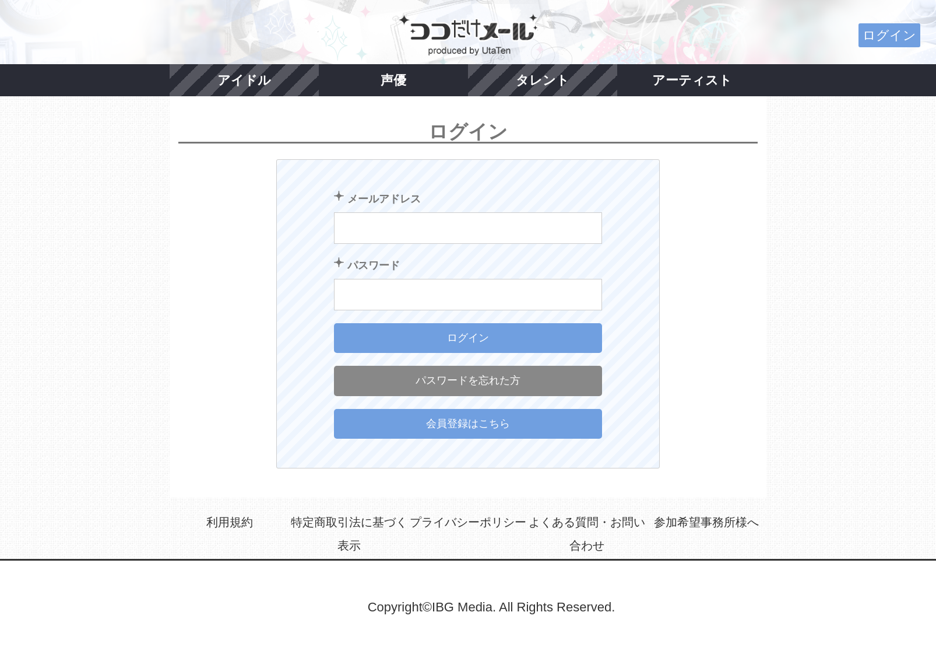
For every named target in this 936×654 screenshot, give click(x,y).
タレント (542, 80)
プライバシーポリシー (468, 522)
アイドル (244, 80)
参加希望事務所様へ (706, 522)
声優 (393, 80)
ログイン (889, 35)
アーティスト (692, 80)
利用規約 (229, 522)
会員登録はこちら (468, 423)
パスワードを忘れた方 (468, 380)
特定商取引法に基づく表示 (349, 534)
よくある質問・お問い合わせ (587, 534)
